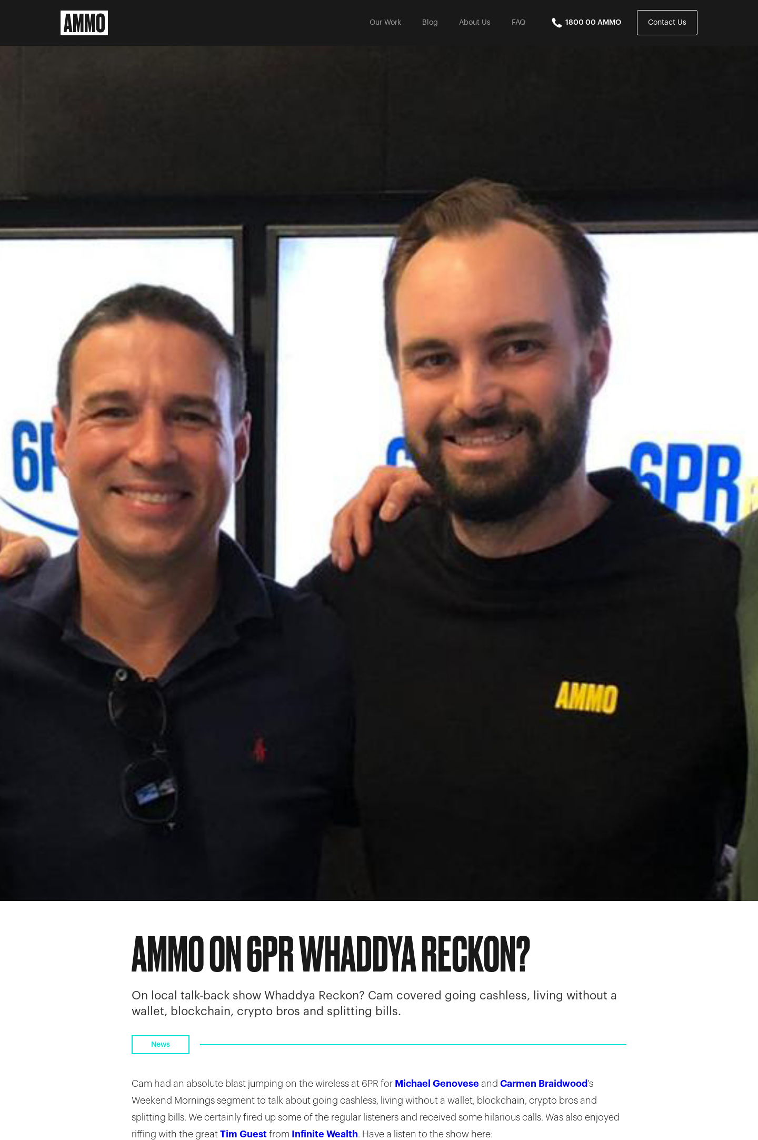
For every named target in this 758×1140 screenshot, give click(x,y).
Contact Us (667, 22)
